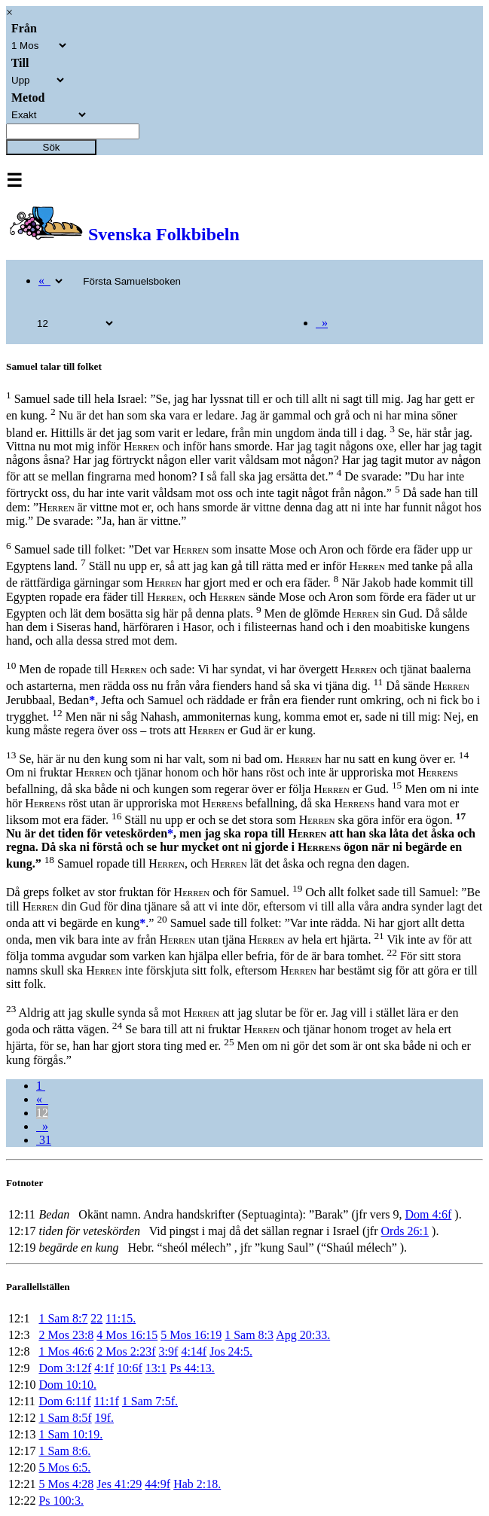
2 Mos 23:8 (65, 1334)
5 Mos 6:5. (64, 1467)
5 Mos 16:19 (191, 1334)
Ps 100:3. (61, 1500)
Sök (51, 147)
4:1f (104, 1368)
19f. (104, 1417)
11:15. (120, 1318)
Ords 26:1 (405, 1231)
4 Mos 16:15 (126, 1334)
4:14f (193, 1351)
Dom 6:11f (64, 1401)
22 (96, 1318)
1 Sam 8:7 (62, 1318)
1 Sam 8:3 (249, 1334)
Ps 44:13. (192, 1368)
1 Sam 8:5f (64, 1417)
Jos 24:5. (230, 1351)
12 (42, 1112)
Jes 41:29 (119, 1484)
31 (43, 1139)
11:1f (106, 1401)
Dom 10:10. (67, 1384)
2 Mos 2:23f (125, 1351)
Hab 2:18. (197, 1484)
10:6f (129, 1368)
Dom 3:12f (64, 1368)
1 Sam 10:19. (70, 1434)
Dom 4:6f (428, 1214)
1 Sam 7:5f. (150, 1401)
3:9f (169, 1351)
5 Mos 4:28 (65, 1484)
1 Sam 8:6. (64, 1450)
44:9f (157, 1484)
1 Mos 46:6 (65, 1351)
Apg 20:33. (303, 1334)
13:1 (156, 1368)
